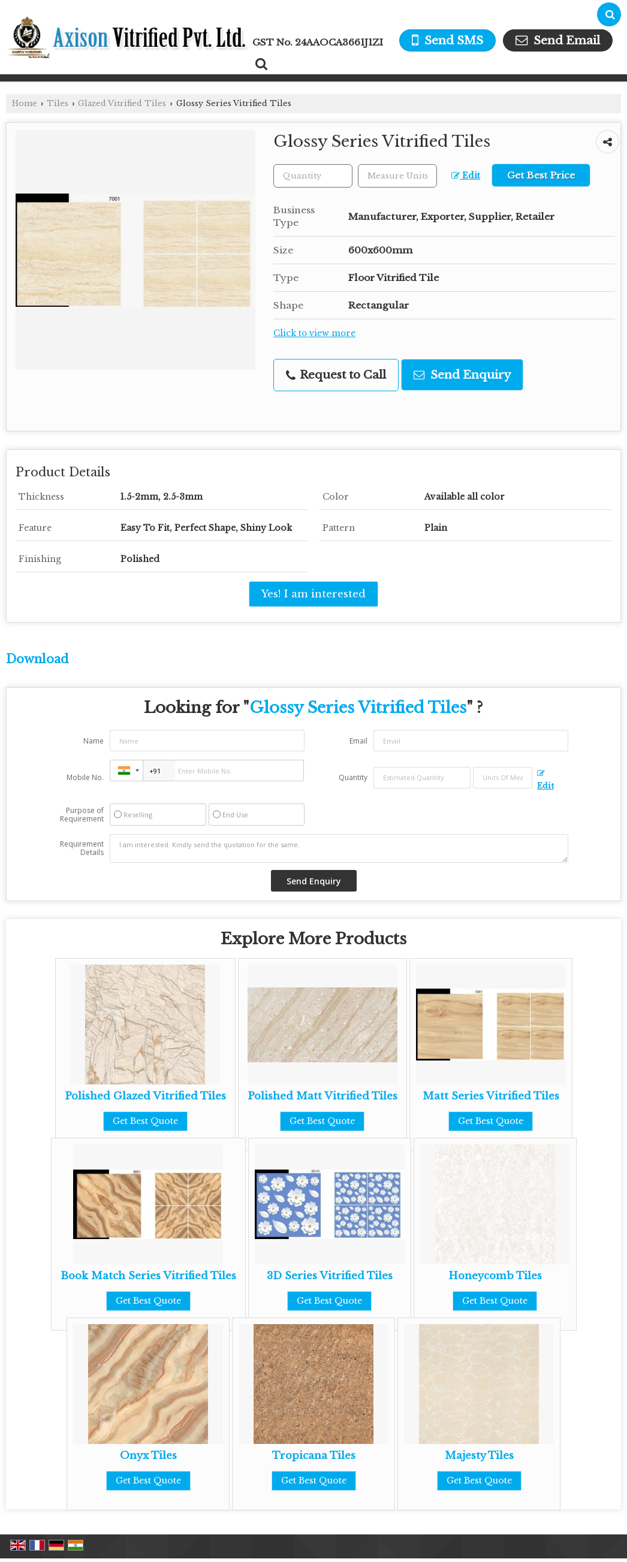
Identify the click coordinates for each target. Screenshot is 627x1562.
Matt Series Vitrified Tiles (491, 1096)
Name (93, 741)
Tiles (57, 103)
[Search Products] (259, 64)
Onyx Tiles (148, 1455)
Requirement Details (82, 848)
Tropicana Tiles (313, 1455)
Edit (465, 176)
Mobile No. (85, 777)
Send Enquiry (462, 375)
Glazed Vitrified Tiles (122, 103)
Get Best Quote (145, 1121)
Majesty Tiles (479, 1455)
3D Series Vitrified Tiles (330, 1276)
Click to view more (314, 333)
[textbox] (397, 176)
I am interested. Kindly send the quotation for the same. (339, 848)
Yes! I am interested (313, 594)
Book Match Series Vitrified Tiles (148, 1276)
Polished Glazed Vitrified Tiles (145, 1096)
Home (24, 103)
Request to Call (336, 375)
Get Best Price (541, 175)
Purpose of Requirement (82, 814)
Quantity (353, 777)
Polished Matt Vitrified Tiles (322, 1096)
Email (358, 741)
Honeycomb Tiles (495, 1276)
